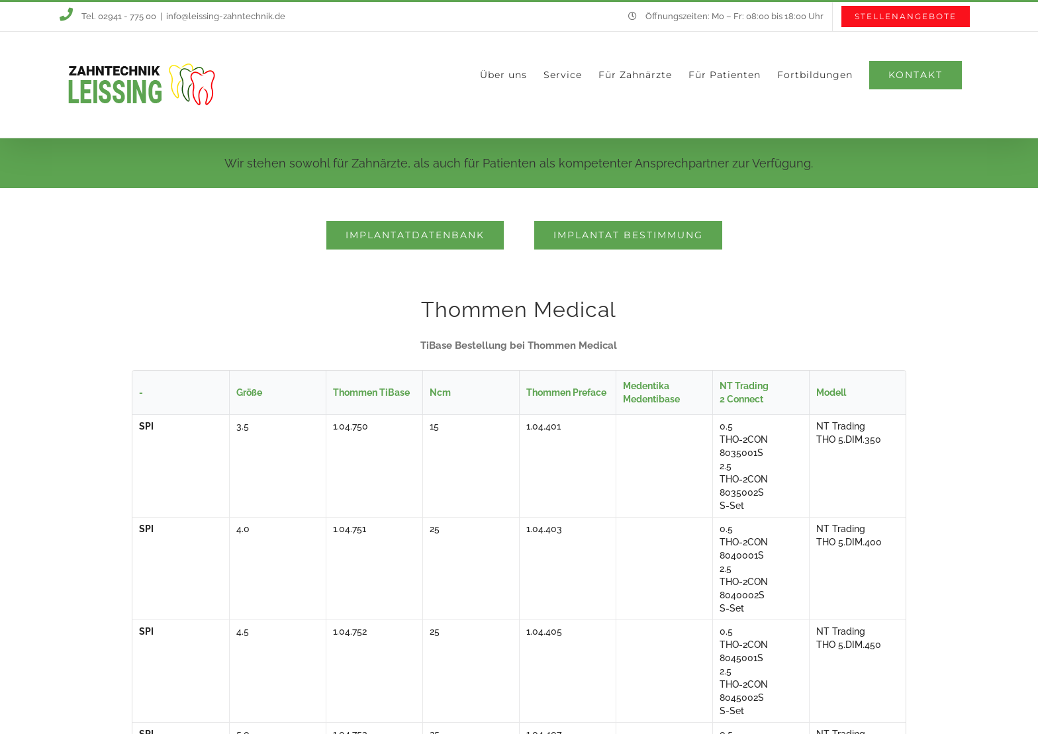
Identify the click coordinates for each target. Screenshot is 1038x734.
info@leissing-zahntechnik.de (225, 16)
